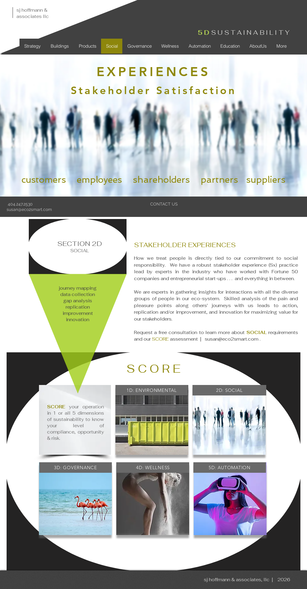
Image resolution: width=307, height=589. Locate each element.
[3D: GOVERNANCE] (75, 467)
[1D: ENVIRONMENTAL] (151, 390)
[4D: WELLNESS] (153, 467)
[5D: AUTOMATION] (229, 467)
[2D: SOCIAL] (229, 390)
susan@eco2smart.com (29, 209)
